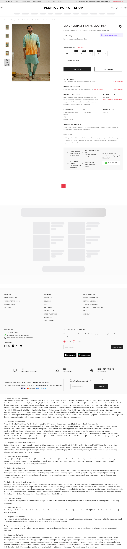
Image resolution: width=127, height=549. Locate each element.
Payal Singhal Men (72, 433)
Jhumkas (49, 489)
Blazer (83, 510)
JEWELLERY (26, 1)
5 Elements (32, 450)
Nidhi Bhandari (21, 450)
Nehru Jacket (17, 470)
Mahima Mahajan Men (38, 433)
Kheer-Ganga (79, 426)
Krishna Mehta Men (28, 429)
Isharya (19, 445)
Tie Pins (73, 470)
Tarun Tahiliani (114, 407)
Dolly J (88, 400)
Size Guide (80, 47)
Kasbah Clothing (10, 433)
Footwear (7, 477)
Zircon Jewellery (71, 487)
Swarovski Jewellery (56, 487)
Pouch (39, 491)
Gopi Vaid (117, 412)
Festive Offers (40, 464)
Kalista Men (106, 431)
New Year (7, 530)
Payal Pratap (89, 405)
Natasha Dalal (19, 400)
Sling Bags (65, 491)
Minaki (62, 447)
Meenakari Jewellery (39, 487)
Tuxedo (63, 473)
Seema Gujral (89, 407)
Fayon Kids (8, 519)
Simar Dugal (59, 415)
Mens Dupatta (90, 473)
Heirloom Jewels (16, 487)
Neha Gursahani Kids (113, 519)
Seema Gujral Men (37, 436)
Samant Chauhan (24, 412)
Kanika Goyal (79, 412)
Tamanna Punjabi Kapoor (36, 417)
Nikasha (63, 410)
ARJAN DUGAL (68, 431)
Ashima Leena (54, 410)
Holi (11, 528)
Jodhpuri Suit (54, 473)
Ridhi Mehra (57, 403)
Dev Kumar (16, 429)
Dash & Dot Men (15, 424)
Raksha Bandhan (39, 528)
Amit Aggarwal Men (70, 429)
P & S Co (16, 519)
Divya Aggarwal (48, 412)
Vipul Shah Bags (60, 450)
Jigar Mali (119, 415)
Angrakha (70, 473)
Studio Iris (22, 417)
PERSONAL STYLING (50, 314)
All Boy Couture (28, 521)
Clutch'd (80, 445)
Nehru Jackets (41, 510)
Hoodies (96, 470)
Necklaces (7, 484)
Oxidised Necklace (94, 489)
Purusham (101, 426)
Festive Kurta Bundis (66, 475)
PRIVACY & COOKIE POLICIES (93, 307)
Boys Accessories (10, 512)
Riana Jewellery (72, 447)
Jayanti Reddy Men (113, 436)
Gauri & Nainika (97, 403)
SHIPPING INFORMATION (91, 298)
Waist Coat (65, 470)
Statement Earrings (24, 489)
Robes (102, 470)
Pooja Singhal (31, 400)
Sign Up (101, 386)
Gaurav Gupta (20, 410)
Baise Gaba (46, 403)
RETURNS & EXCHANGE (90, 301)
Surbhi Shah (36, 412)
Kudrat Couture (23, 433)
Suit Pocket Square (85, 470)
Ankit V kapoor (49, 424)
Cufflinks (30, 475)
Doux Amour (107, 447)
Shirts (26, 470)
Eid (30, 528)
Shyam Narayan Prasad (64, 412)
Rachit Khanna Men (27, 431)
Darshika (7, 429)
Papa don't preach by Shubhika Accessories (90, 450)
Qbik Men (98, 429)
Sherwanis (54, 459)
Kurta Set (61, 501)
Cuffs (22, 484)
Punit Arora (84, 433)
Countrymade (38, 424)
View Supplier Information (112, 100)
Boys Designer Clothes (12, 510)
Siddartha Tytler (102, 407)
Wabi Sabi (45, 426)
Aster (111, 445)
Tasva (6, 424)
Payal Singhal (9, 410)
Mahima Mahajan (27, 405)
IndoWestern (53, 475)
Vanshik (95, 424)
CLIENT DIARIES (49, 320)
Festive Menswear (91, 475)
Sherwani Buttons (24, 473)
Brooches (19, 477)
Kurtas (39, 470)
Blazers (6, 473)
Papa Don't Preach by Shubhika (71, 405)
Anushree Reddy (61, 400)
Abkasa (46, 431)
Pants (50, 470)
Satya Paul (41, 400)
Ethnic (37, 475)
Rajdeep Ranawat (113, 405)
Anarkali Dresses (78, 501)
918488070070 (118, 1)
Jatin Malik (107, 429)
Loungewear (8, 475)
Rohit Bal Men (35, 426)
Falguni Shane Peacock (100, 400)
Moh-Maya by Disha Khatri (33, 445)
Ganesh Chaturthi (69, 528)
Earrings (16, 484)
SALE (45, 304)
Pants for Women (20, 461)
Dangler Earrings (38, 489)
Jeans (34, 473)
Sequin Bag (8, 494)
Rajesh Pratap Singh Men (81, 424)
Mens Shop (80, 475)
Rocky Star (114, 400)
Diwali (6, 528)
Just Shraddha (40, 447)
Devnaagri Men (41, 429)
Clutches (23, 491)
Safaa (96, 415)
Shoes (109, 489)
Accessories (109, 473)
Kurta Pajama (43, 473)
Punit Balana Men (55, 429)
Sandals (115, 489)
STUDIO (47, 1)
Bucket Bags (88, 491)
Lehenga (24, 501)
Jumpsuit (100, 473)
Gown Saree (8, 464)
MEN (16, 1)
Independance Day (21, 528)
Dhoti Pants (8, 461)
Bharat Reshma (111, 426)
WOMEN (8, 1)
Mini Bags (98, 491)
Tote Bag (106, 491)
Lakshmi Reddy (44, 519)
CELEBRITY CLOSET (50, 311)
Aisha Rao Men (55, 431)
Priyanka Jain (90, 412)
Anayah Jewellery (85, 447)
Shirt (88, 510)
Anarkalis (15, 459)
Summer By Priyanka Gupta (31, 403)
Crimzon (37, 452)
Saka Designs (16, 521)
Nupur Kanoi (54, 405)
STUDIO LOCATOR (10, 304)
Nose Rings (58, 484)
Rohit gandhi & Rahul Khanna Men (16, 426)
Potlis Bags (15, 491)
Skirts (49, 461)
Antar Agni (50, 400)
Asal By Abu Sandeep (76, 400)
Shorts (108, 470)
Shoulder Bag (116, 491)
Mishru (37, 405)
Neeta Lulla (81, 410)
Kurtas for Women (42, 459)
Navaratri (50, 528)
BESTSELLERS (48, 298)
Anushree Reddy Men (11, 431)
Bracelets (28, 484)
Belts (121, 489)
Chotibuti (34, 519)
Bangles (42, 484)
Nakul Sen (44, 405)
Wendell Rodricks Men (77, 436)
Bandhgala (80, 473)
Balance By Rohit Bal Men (95, 436)
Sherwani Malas (20, 475)
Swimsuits (72, 461)
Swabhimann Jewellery (25, 447)
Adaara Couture (11, 417)
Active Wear (111, 475)
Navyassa (69, 519)
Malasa (67, 415)
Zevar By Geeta (9, 447)
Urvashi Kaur (64, 417)
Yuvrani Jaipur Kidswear (83, 519)
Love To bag (60, 445)
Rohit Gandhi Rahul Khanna (37, 410)
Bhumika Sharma (10, 412)
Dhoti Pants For (98, 501)
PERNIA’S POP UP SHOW (12, 301)
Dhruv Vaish (26, 424)
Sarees (31, 459)
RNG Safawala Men (111, 433)
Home (6, 20)
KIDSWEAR (37, 1)
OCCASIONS (48, 317)
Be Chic (40, 450)
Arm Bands (114, 484)
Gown (68, 459)
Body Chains (104, 484)
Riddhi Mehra (25, 407)
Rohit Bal (56, 407)
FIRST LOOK (57, 1)
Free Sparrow (99, 519)
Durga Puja (82, 528)
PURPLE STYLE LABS (10, 298)
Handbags (31, 491)
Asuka (53, 426)
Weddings (100, 528)
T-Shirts (115, 470)
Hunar (116, 445)
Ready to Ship (29, 464)
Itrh (113, 415)
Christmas (91, 528)
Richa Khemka (105, 415)
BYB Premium (62, 521)
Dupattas (81, 461)
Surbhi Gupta (77, 415)
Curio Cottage (9, 445)
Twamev (70, 426)
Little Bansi (25, 519)
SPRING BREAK (62, 436)
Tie (14, 477)
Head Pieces (93, 484)
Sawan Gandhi (34, 415)
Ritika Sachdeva (20, 452)
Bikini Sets (42, 461)
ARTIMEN (39, 431)
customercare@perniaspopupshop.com (20, 337)
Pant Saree (18, 464)
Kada (103, 489)
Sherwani (32, 470)
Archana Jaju (88, 415)
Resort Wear (32, 461)
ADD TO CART (108, 69)
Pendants (27, 487)
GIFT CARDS (48, 307)
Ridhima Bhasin (37, 407)
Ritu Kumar (48, 407)
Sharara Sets (76, 459)
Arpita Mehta (23, 415)
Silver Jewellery (9, 489)
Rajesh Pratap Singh (11, 407)
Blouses (98, 461)
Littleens (7, 521)
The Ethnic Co (91, 426)
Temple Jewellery (98, 487)
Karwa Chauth (110, 528)
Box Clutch (18, 494)
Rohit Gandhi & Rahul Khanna (72, 407)
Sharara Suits (52, 501)
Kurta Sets (24, 459)
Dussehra (58, 528)
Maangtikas (68, 484)
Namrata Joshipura (106, 410)
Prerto (30, 452)
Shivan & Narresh (77, 403)
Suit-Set (13, 473)
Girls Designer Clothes (12, 501)
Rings (36, 484)
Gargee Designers (93, 431)
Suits (45, 470)
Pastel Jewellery (85, 487)
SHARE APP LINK (117, 347)
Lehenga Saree (107, 461)
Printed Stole (57, 494)
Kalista (119, 403)
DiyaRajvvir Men (80, 431)
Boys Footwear (112, 510)
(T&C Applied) (98, 89)
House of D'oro (53, 447)
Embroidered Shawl (43, 494)
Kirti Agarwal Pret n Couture (45, 521)
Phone (78, 341)
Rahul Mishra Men (96, 433)
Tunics (97, 459)
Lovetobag (98, 447)
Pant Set (103, 475)
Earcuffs (85, 484)
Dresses (62, 459)
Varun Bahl (72, 410)
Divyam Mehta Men (64, 424)
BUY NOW (77, 69)
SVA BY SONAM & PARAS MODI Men (85, 25)
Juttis (7, 491)
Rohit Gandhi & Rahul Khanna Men (16, 436)
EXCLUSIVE (47, 301)
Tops (84, 459)
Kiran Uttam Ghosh (12, 405)
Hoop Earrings (66, 489)
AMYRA (69, 450)
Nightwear (90, 461)
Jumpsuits (63, 461)
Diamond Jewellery (113, 487)
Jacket (76, 510)
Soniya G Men (50, 436)
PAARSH (61, 433)
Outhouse (88, 445)
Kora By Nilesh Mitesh (29, 438)
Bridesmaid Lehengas (109, 459)
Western (44, 475)
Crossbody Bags (77, 491)
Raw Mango (8, 400)
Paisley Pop (112, 450)
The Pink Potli (71, 445)
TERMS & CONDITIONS (90, 304)
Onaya (87, 403)
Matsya (44, 415)
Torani (51, 415)
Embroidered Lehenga (37, 501)
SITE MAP (86, 314)
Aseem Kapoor (76, 417)
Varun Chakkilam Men (12, 438)
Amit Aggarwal (92, 410)
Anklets (6, 487)
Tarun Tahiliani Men (86, 429)
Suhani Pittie (8, 452)
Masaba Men (52, 433)
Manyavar (66, 403)
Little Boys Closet (57, 519)
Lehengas (7, 459)
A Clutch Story (9, 450)
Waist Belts (47, 491)
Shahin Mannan (53, 417)
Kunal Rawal (60, 426)
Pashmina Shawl (29, 494)
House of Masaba (10, 415)
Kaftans (90, 459)
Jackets (55, 461)
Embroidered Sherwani (64, 510)
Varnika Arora (49, 445)
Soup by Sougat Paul (104, 412)
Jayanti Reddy (110, 403)
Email (67, 341)
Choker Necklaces (79, 489)
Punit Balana (100, 405)
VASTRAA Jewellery (100, 445)
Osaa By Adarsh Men (11, 403)
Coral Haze (48, 450)
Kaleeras (77, 484)
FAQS (85, 311)
